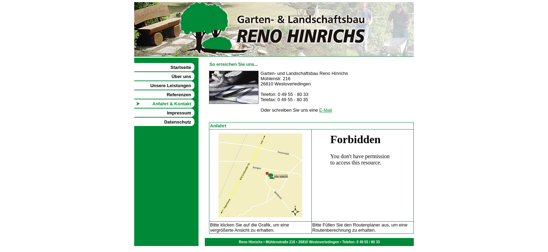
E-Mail (325, 110)
